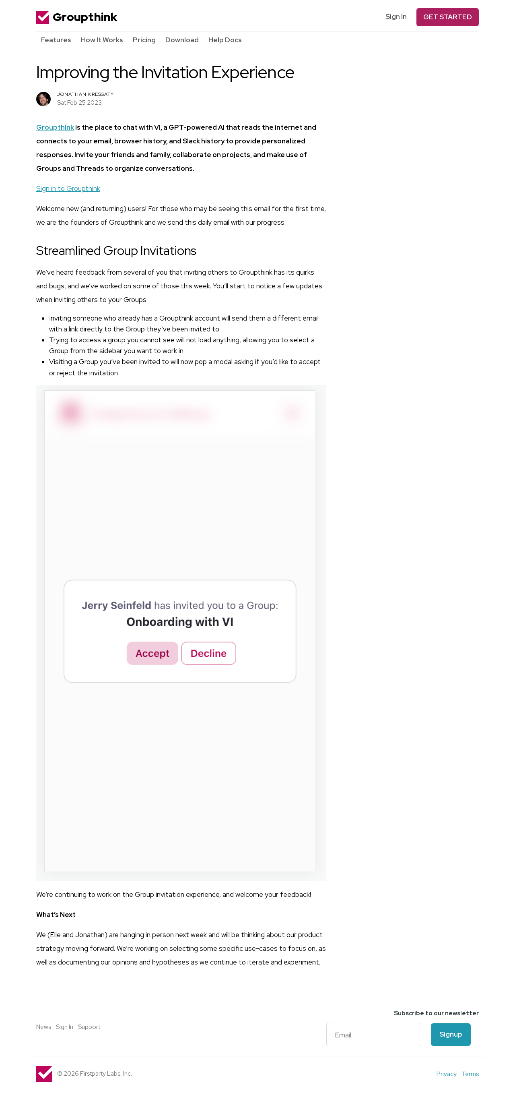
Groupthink (76, 17)
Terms (470, 1074)
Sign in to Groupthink (68, 188)
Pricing (144, 39)
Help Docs (225, 39)
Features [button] (56, 39)
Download (182, 39)
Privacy (447, 1074)
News (43, 1027)
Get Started (447, 16)
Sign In (396, 16)
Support (89, 1027)
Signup (450, 1034)
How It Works (102, 39)
